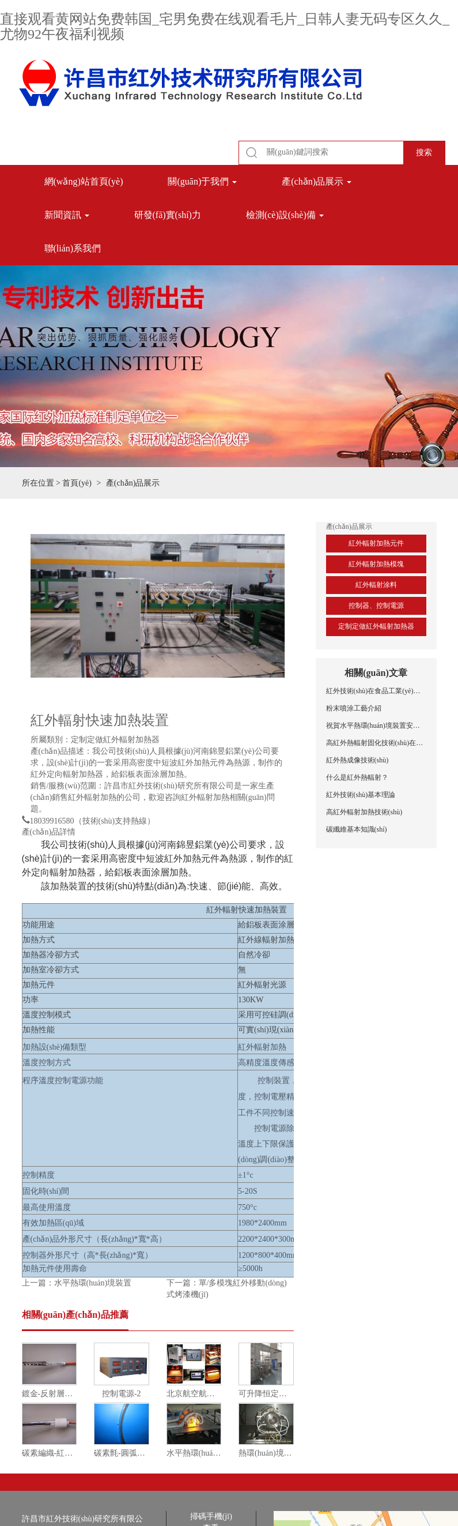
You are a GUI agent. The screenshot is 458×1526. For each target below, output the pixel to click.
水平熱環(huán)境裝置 (93, 1283)
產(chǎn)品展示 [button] (316, 181)
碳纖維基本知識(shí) (356, 829)
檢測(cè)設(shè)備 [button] (285, 215)
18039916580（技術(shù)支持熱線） (93, 819)
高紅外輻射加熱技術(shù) (364, 812)
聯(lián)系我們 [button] (72, 248)
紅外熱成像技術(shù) (357, 760)
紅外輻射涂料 (376, 585)
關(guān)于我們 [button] (202, 181)
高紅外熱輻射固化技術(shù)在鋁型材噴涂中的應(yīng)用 (376, 743)
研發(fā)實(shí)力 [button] (167, 215)
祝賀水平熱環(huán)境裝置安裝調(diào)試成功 (376, 725)
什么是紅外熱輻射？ (357, 777)
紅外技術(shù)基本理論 (361, 795)
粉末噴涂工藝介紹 (353, 708)
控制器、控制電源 (376, 606)
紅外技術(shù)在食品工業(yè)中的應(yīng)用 (376, 691)
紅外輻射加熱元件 (376, 543)
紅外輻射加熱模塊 (376, 564)
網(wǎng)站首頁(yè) (83, 181)
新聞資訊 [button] (66, 215)
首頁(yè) (77, 483)
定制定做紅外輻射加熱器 (376, 626)
